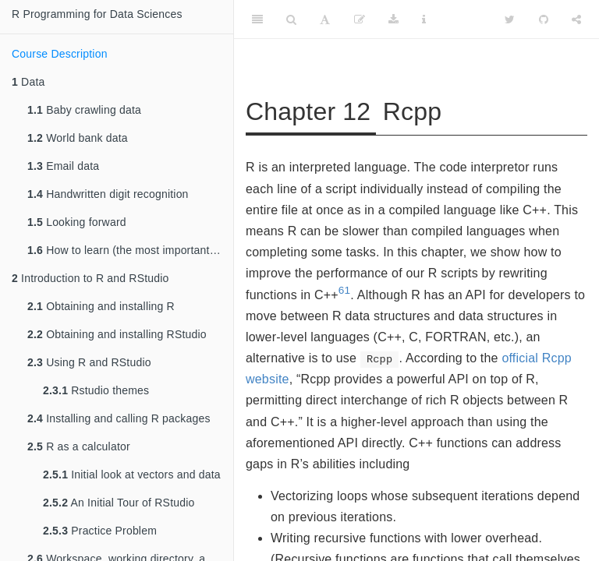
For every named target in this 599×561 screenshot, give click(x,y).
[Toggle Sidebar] (257, 19)
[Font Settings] (325, 19)
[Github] (543, 19)
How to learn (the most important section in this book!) (130, 250)
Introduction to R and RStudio (90, 278)
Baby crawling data (84, 110)
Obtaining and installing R (101, 306)
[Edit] (359, 19)
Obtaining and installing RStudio (117, 334)
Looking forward (76, 222)
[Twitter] (509, 19)
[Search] (291, 19)
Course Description (60, 54)
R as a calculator (78, 446)
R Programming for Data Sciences (97, 14)
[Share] (576, 19)
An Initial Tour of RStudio (119, 502)
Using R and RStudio (89, 362)
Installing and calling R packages (119, 418)
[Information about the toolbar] (424, 19)
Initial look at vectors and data (132, 474)
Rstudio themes (96, 390)
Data (28, 82)
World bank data (77, 138)
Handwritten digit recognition (108, 194)
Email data (63, 166)
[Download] (393, 19)
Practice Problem (100, 530)
